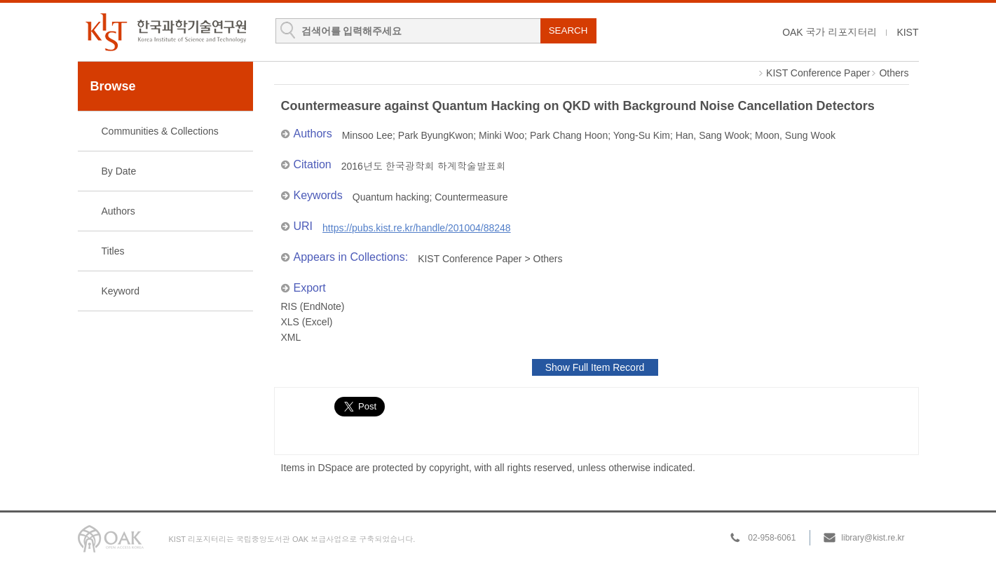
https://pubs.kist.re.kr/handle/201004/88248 (416, 227)
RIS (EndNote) (313, 306)
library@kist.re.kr (872, 538)
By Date (119, 171)
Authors (118, 211)
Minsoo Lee (367, 135)
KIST (907, 32)
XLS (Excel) (307, 321)
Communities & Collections (160, 131)
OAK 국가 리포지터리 (829, 32)
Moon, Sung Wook (795, 135)
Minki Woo (501, 135)
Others (893, 73)
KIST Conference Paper (818, 73)
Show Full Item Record (595, 367)
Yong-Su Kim (641, 135)
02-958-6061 (772, 538)
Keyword (120, 291)
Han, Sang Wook (713, 135)
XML (291, 337)
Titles (113, 251)
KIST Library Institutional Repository (165, 32)
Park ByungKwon (435, 135)
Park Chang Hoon (569, 135)
